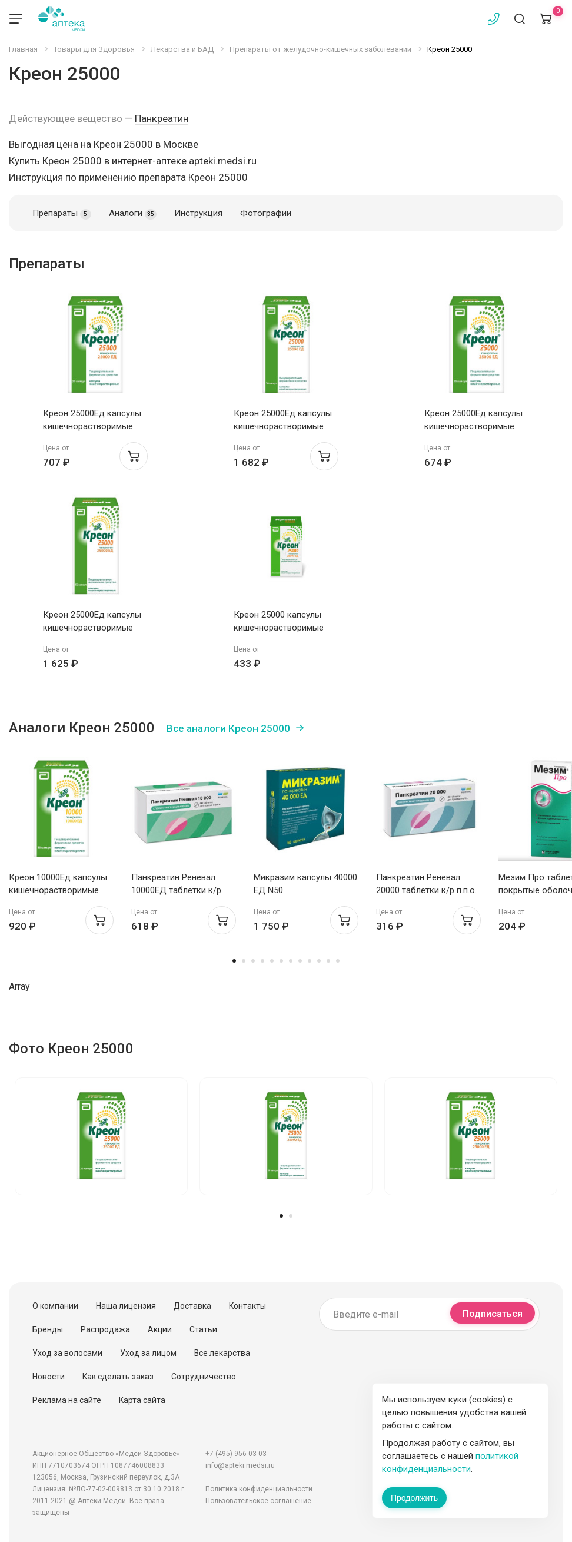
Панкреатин (161, 118)
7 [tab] (290, 961)
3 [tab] (253, 961)
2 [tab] (243, 961)
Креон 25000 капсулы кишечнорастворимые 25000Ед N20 (279, 627)
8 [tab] (300, 961)
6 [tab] (281, 961)
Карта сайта (142, 1400)
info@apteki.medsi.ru (240, 1465)
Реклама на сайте (66, 1400)
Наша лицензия (126, 1306)
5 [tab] (272, 961)
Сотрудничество (203, 1376)
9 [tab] (309, 961)
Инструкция (198, 213)
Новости (48, 1376)
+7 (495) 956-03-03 (236, 1454)
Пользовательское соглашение (258, 1501)
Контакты (247, 1306)
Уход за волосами (67, 1353)
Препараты (61, 214)
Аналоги (133, 214)
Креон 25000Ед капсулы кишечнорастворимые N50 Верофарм (283, 426)
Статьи (203, 1329)
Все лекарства (222, 1353)
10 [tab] (319, 961)
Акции (160, 1329)
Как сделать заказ (118, 1376)
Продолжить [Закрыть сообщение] (414, 1498)
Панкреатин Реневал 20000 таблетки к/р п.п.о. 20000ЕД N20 (426, 890)
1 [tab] (234, 961)
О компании (55, 1306)
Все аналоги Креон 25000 (228, 728)
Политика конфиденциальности (258, 1489)
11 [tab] (328, 961)
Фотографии (265, 213)
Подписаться (493, 1313)
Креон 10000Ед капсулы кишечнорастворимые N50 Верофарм (58, 890)
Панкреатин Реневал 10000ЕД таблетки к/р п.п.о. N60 (176, 890)
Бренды (47, 1329)
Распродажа (105, 1329)
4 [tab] (262, 961)
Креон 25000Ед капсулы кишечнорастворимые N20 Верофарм (92, 426)
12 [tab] (338, 961)
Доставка (192, 1306)
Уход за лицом (148, 1353)
